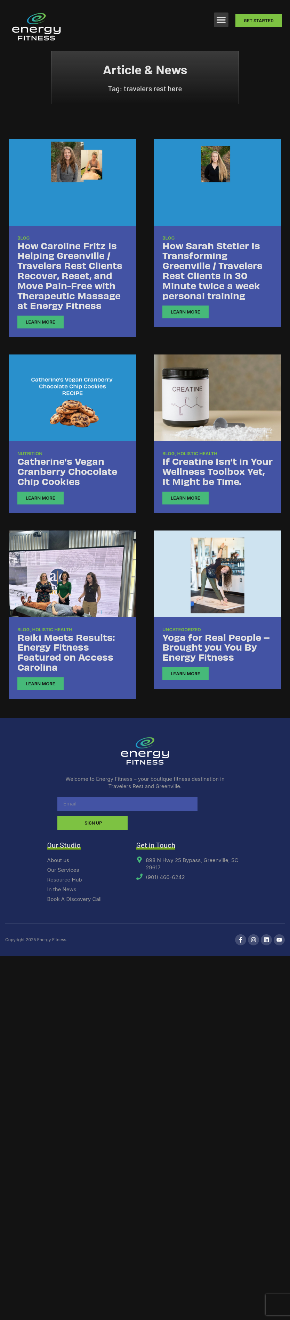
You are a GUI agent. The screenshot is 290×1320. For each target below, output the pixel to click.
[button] (221, 19)
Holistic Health (197, 453)
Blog (23, 238)
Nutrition (29, 453)
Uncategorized (181, 629)
